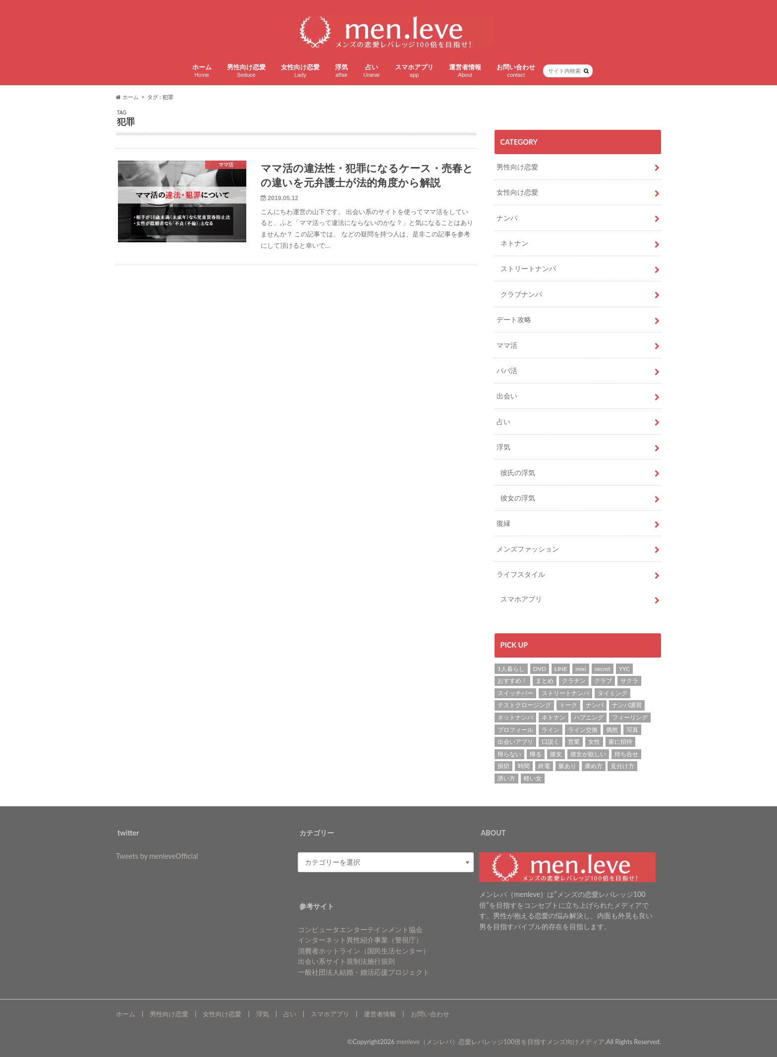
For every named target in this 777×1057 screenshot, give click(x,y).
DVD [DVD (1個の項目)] (539, 668)
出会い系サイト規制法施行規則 (346, 961)
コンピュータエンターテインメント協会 (360, 929)
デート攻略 (514, 319)
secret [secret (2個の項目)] (602, 668)
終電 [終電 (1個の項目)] (544, 766)
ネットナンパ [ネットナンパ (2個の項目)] (515, 717)
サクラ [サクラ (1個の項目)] (629, 680)
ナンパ (507, 218)
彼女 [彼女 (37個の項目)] (556, 754)
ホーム (202, 70)
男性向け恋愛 (246, 70)
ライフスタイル (521, 574)
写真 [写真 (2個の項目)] (632, 729)
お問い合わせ (516, 70)
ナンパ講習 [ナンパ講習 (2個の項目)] (627, 705)
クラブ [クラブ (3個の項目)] (603, 680)
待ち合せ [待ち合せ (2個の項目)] (626, 754)
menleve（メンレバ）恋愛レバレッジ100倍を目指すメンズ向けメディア (500, 1042)
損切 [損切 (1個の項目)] (503, 766)
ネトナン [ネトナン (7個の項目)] (553, 717)
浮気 (341, 70)
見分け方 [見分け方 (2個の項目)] (622, 766)
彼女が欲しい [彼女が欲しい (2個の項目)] (588, 754)
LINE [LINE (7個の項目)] (561, 668)
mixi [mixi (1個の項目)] (580, 668)
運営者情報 (465, 70)
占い (371, 70)
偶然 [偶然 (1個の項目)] (612, 729)
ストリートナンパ (528, 268)
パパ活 (507, 370)
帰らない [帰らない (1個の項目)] (509, 754)
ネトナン (514, 243)
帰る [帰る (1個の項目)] (536, 754)
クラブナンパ (521, 294)
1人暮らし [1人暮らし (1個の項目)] (511, 668)
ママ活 (507, 345)
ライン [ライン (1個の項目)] (550, 729)
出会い (507, 395)
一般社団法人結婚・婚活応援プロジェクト (364, 972)
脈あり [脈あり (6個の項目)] (567, 766)
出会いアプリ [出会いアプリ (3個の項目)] (515, 741)
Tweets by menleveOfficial (157, 856)
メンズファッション (528, 549)
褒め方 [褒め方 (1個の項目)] (594, 766)
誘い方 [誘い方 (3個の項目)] (506, 778)
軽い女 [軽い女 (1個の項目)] (533, 778)
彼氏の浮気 (517, 472)
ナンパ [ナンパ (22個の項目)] (595, 705)
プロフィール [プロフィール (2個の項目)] (515, 729)
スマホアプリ (414, 70)
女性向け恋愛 (300, 70)
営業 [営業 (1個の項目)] (574, 741)
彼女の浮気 (517, 498)
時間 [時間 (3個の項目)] (524, 766)
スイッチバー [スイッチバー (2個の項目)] (515, 693)
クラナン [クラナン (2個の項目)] (574, 680)
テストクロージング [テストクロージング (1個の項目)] (524, 705)
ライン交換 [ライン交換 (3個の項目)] (583, 729)
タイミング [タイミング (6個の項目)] (612, 693)
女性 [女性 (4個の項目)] (594, 741)
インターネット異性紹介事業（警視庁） (360, 940)
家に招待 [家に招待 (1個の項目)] (620, 741)
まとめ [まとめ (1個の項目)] (545, 680)
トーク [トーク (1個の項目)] (568, 705)
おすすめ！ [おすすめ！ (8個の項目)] (512, 680)
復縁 (503, 523)
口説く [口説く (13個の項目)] (550, 741)
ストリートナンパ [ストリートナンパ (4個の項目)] (565, 693)
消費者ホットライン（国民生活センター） (364, 950)
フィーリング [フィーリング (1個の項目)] (630, 717)
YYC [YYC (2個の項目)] (624, 668)
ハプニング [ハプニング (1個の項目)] (589, 717)
